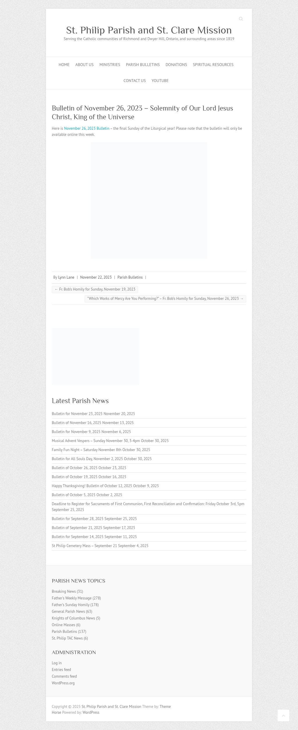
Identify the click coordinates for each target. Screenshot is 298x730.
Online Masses (63, 624)
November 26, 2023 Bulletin (86, 128)
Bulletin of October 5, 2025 (73, 494)
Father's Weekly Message (72, 598)
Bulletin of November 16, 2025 (76, 422)
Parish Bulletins (143, 64)
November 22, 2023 (96, 277)
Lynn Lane (66, 277)
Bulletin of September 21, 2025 (77, 527)
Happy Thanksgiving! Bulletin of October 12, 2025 (92, 485)
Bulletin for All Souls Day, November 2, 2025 (87, 458)
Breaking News (64, 591)
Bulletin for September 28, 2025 (78, 518)
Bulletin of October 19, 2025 (74, 476)
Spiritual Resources (213, 64)
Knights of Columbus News (73, 618)
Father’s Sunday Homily (70, 604)
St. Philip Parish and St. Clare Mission (149, 30)
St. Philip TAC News (67, 638)
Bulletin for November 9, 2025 (76, 431)
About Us (84, 64)
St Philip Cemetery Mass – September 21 (84, 545)
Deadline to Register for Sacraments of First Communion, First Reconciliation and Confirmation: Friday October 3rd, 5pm (148, 503)
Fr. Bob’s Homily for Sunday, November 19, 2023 (94, 289)
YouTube (160, 80)
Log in (57, 662)
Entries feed (61, 669)
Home (64, 64)
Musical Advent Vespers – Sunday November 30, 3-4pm (96, 440)
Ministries (110, 64)
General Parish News (68, 611)
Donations (176, 64)
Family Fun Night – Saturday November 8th (86, 449)
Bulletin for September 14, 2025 (78, 536)
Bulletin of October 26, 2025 (74, 467)
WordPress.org (63, 683)
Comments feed (64, 676)
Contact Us (135, 80)
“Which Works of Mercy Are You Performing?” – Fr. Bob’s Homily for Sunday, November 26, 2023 (165, 298)
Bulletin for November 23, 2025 (77, 413)
